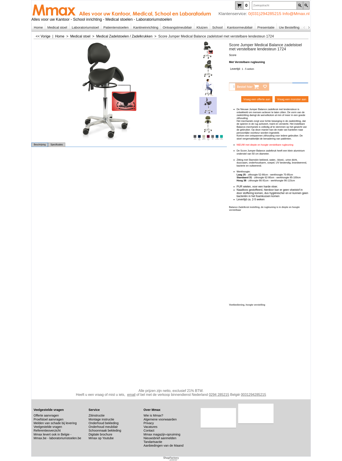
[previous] (304, 27)
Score (232, 55)
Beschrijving (40, 144)
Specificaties (56, 144)
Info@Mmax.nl (296, 13)
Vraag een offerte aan (256, 99)
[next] (309, 27)
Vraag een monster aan (291, 99)
